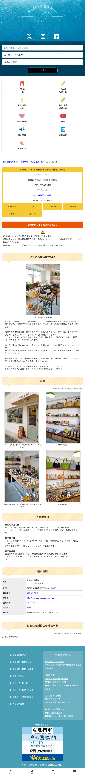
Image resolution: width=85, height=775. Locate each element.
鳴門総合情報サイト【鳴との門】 (16, 161)
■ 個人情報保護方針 (53, 712)
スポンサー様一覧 (20, 683)
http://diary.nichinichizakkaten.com (41, 598)
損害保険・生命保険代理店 (56, 678)
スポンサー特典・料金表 (23, 690)
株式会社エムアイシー (54, 661)
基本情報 (72, 206)
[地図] (53, 588)
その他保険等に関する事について (59, 702)
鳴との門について (20, 654)
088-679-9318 (44, 195)
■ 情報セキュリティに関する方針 (59, 716)
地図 (12, 213)
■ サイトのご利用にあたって (57, 709)
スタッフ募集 (18, 704)
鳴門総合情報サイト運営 (55, 682)
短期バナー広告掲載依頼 (23, 697)
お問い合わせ (18, 675)
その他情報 (52, 206)
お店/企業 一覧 (37, 161)
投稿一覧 (32, 213)
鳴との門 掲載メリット (23, 661)
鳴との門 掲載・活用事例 (24, 668)
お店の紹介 (12, 206)
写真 (32, 206)
